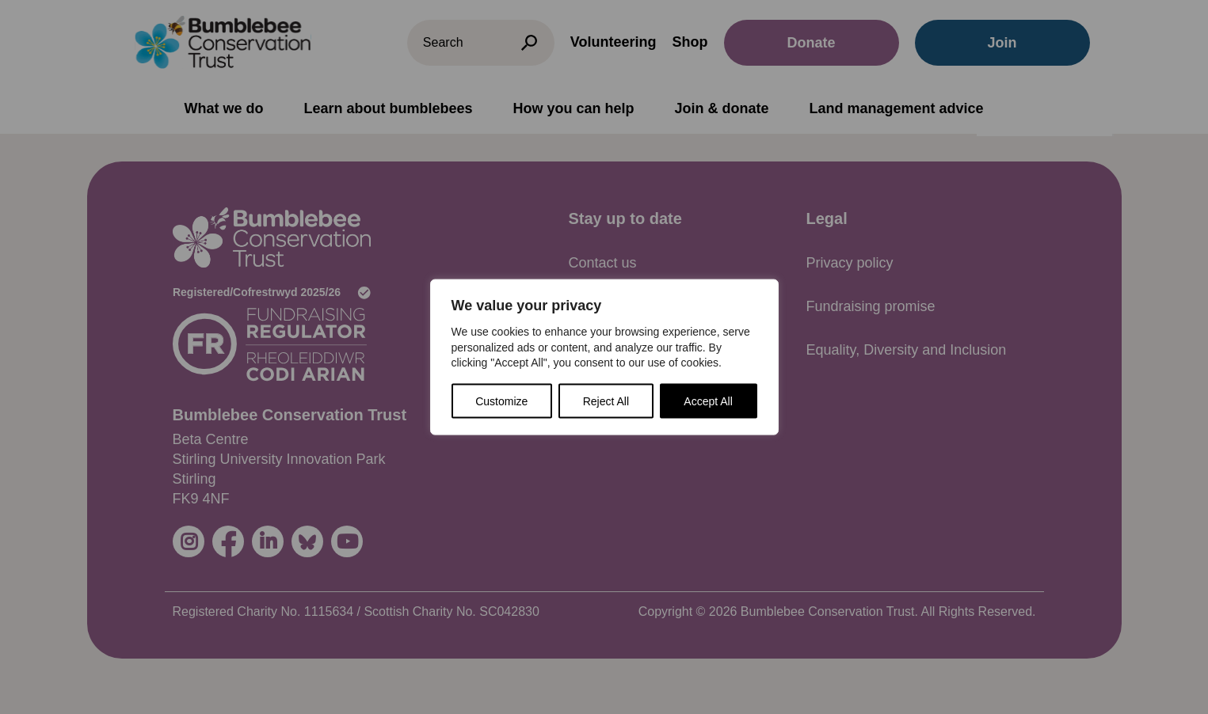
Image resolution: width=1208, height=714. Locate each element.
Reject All (606, 400)
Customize (501, 400)
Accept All (708, 400)
